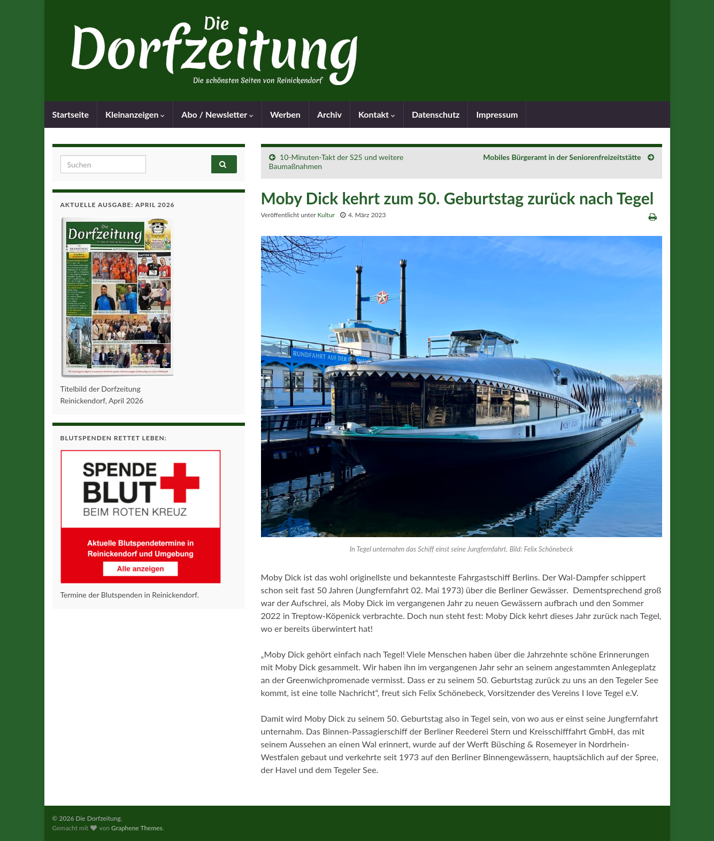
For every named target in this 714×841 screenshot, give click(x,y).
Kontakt (376, 114)
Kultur (326, 215)
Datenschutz (436, 114)
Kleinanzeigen (135, 114)
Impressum (497, 114)
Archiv (329, 114)
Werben (285, 114)
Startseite (70, 114)
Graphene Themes (137, 828)
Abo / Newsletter (217, 114)
